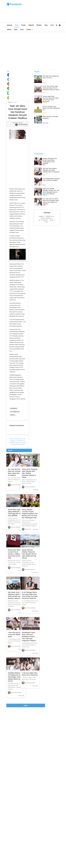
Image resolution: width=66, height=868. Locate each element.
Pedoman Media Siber (46, 218)
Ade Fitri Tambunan (23, 124)
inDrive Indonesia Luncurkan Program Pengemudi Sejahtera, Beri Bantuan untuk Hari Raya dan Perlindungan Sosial (30, 514)
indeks (26, 705)
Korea (22, 29)
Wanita (9, 29)
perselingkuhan (13, 408)
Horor (52, 25)
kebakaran (12, 414)
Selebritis (31, 25)
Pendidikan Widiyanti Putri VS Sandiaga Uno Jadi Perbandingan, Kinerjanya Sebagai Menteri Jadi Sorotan (16, 677)
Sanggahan (41, 216)
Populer (23, 25)
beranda (9, 25)
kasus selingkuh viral (14, 411)
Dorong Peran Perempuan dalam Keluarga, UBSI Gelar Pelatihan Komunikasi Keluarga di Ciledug (29, 473)
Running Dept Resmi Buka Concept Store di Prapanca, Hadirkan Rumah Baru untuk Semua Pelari (16, 554)
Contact (46, 222)
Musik (15, 29)
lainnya (29, 29)
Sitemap (52, 220)
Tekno (46, 25)
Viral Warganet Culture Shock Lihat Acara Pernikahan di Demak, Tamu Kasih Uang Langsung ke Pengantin (29, 636)
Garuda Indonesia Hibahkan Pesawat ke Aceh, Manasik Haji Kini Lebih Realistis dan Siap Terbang (29, 554)
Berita (16, 25)
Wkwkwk (39, 25)
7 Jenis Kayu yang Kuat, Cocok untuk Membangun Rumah (15, 634)
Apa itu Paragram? (43, 220)
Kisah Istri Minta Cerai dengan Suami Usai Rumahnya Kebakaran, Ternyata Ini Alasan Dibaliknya (17, 111)
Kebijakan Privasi (50, 216)
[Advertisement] (34, 12)
